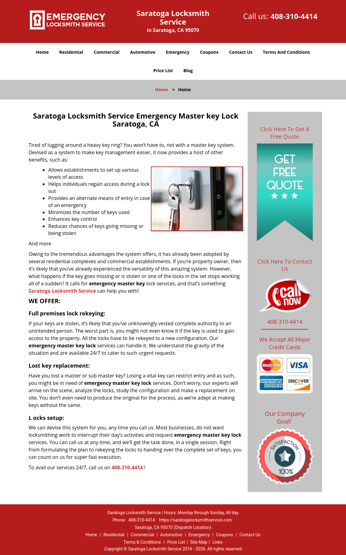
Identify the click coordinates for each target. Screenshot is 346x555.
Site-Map (198, 542)
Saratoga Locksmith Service (62, 290)
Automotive (142, 52)
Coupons (209, 52)
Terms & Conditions (142, 542)
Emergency (178, 52)
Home (42, 52)
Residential (71, 52)
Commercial (107, 52)
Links (217, 542)
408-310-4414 (293, 16)
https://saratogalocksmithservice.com (195, 520)
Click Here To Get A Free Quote (284, 132)
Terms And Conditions (286, 52)
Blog (188, 70)
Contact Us (240, 52)
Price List (163, 70)
